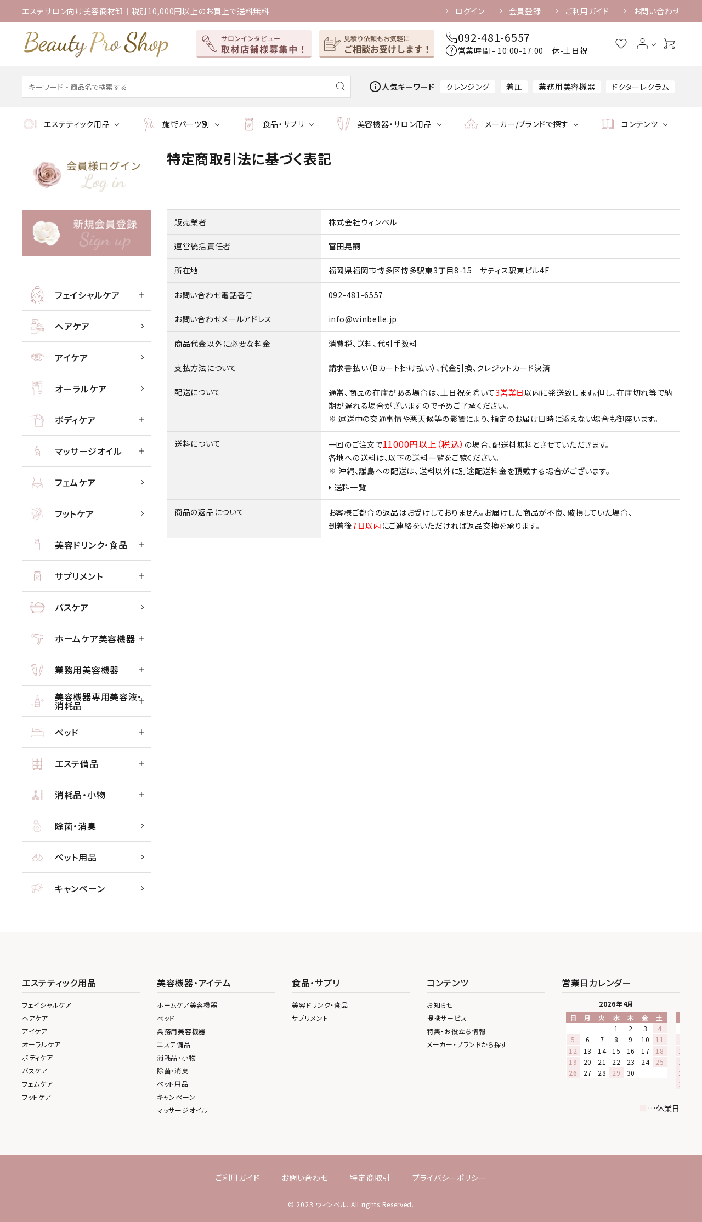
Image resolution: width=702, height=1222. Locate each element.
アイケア (58, 357)
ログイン (470, 11)
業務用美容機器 (567, 86)
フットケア (61, 513)
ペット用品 (63, 857)
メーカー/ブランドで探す (516, 124)
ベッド (54, 732)
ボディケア (62, 420)
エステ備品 (64, 763)
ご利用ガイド (587, 11)
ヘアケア (59, 326)
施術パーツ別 (175, 124)
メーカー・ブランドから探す (467, 1044)
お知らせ (440, 1004)
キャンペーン (67, 888)
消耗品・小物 (67, 794)
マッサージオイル (75, 451)
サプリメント (66, 576)
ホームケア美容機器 (82, 638)
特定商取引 (370, 1177)
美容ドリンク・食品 (78, 544)
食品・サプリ (272, 124)
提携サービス (447, 1018)
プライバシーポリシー (449, 1177)
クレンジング (468, 86)
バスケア (59, 607)
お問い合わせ (656, 11)
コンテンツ (628, 124)
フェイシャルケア (74, 295)
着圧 (514, 86)
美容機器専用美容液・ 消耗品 (85, 701)
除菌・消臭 (63, 826)
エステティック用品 (66, 124)
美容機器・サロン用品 (383, 124)
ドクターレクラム (640, 86)
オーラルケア (67, 388)
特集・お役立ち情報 (456, 1031)
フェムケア (62, 482)
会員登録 (525, 11)
